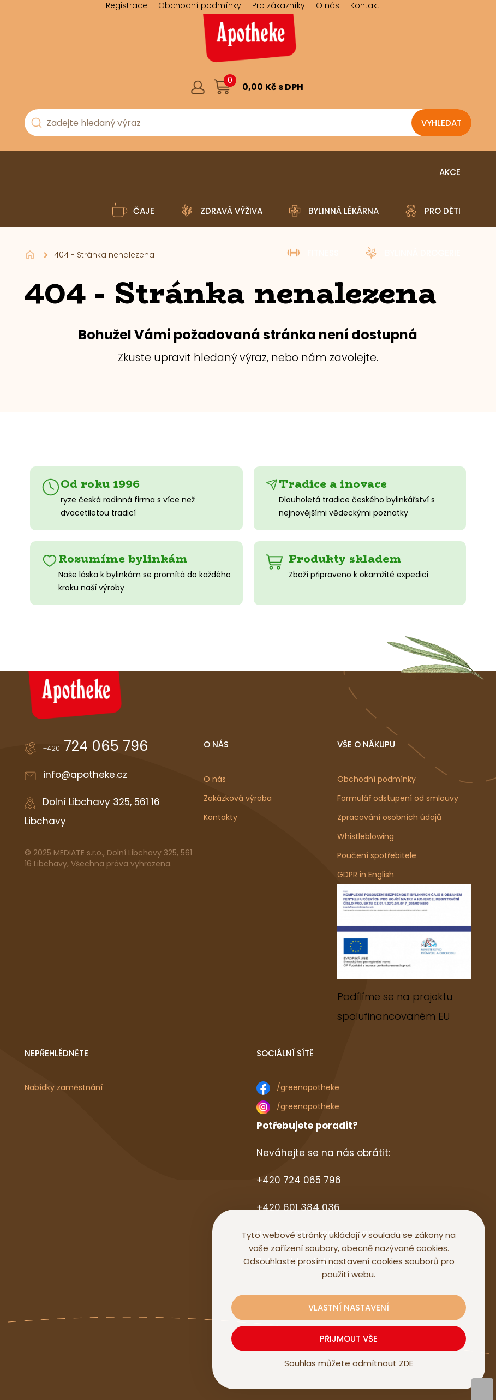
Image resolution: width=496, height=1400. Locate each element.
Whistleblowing (365, 836)
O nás (215, 779)
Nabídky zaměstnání (64, 1087)
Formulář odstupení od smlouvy (397, 798)
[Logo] (248, 42)
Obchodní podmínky (376, 779)
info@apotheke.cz (85, 774)
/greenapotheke (308, 1087)
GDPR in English (365, 874)
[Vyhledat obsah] (441, 122)
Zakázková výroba (238, 798)
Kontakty (220, 817)
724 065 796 (95, 746)
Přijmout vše (349, 1338)
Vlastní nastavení (348, 1307)
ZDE (406, 1363)
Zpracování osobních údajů (389, 817)
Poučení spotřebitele (376, 855)
